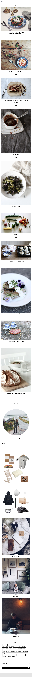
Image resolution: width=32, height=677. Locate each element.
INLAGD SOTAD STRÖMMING (16, 314)
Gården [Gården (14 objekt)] (19, 646)
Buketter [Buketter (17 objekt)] (24, 644)
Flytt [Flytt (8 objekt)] (6, 646)
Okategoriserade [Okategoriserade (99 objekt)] (18, 651)
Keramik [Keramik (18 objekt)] (11, 649)
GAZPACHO (16, 234)
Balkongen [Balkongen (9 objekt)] (9, 644)
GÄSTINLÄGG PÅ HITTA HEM (16, 261)
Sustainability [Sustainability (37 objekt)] (5, 654)
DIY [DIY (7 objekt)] (28, 644)
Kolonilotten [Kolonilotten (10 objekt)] (19, 649)
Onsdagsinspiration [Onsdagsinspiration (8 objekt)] (25, 651)
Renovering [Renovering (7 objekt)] (14, 653)
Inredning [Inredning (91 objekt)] (19, 648)
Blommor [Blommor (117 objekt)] (16, 644)
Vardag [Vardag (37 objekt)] (27, 654)
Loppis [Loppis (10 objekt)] (23, 649)
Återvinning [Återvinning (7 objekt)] (13, 656)
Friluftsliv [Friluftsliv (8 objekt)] (12, 646)
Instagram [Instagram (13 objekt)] (4, 649)
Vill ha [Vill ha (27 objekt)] (9, 656)
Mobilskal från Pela (16, 556)
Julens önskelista (16, 516)
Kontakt (4, 446)
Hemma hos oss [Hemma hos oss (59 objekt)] (5, 648)
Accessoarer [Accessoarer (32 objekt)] (5, 644)
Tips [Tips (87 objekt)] (15, 654)
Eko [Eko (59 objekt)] (3, 646)
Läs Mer (16, 74)
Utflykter (16, 634)
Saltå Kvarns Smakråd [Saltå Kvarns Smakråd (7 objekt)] (24, 653)
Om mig (3, 443)
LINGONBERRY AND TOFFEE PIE (16, 341)
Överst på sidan (27, 674)
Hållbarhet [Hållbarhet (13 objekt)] (14, 648)
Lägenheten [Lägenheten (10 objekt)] (5, 651)
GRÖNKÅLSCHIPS (16, 206)
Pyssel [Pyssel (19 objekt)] (7, 653)
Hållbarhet (16, 554)
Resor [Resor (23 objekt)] (18, 653)
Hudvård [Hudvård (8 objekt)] (10, 648)
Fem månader (16, 596)
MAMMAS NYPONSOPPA (16, 71)
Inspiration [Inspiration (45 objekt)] (23, 648)
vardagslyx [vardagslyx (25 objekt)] (4, 656)
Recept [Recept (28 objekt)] (10, 653)
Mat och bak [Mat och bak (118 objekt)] (10, 651)
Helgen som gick (16, 636)
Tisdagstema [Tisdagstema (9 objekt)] (19, 654)
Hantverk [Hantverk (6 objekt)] (23, 646)
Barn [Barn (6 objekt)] (13, 644)
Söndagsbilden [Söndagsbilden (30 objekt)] (11, 654)
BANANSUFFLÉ (16, 154)
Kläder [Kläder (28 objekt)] (15, 649)
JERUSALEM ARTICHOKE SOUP (16, 393)
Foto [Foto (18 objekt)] (9, 646)
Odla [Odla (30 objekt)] (14, 651)
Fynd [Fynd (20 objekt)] (16, 646)
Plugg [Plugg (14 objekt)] (4, 653)
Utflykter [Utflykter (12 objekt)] (23, 654)
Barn (16, 594)
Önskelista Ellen (16, 485)
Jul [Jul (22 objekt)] (7, 649)
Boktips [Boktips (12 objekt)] (21, 644)
